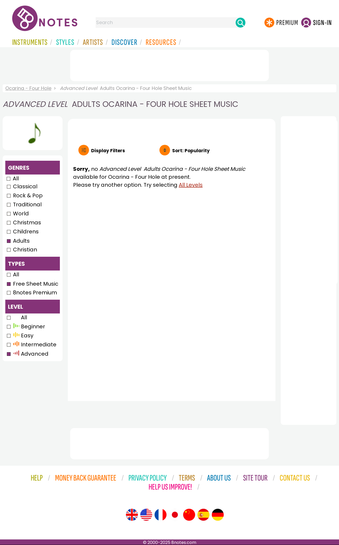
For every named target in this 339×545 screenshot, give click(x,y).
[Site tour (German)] (217, 514)
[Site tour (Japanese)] (174, 514)
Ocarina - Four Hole (28, 88)
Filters (108, 150)
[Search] (240, 23)
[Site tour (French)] (160, 514)
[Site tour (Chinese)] (189, 514)
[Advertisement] (169, 64)
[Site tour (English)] (132, 514)
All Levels (191, 185)
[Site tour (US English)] (146, 514)
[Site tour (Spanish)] (203, 514)
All (16, 178)
